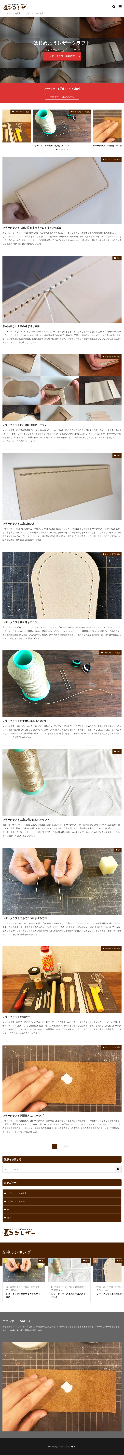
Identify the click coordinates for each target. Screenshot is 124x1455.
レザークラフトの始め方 (62, 56)
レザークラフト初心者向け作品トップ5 (24, 424)
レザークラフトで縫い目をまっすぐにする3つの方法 (31, 227)
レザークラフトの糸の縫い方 (18, 523)
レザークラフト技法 (11, 13)
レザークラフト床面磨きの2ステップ (22, 1115)
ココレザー (70, 1446)
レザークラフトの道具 (33, 13)
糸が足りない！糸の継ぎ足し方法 (21, 326)
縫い (118, 258)
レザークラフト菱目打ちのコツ (19, 622)
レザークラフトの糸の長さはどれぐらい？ (25, 819)
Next (66, 1146)
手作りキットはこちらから (62, 97)
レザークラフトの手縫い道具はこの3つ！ (51, 145)
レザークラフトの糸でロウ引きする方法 (24, 918)
